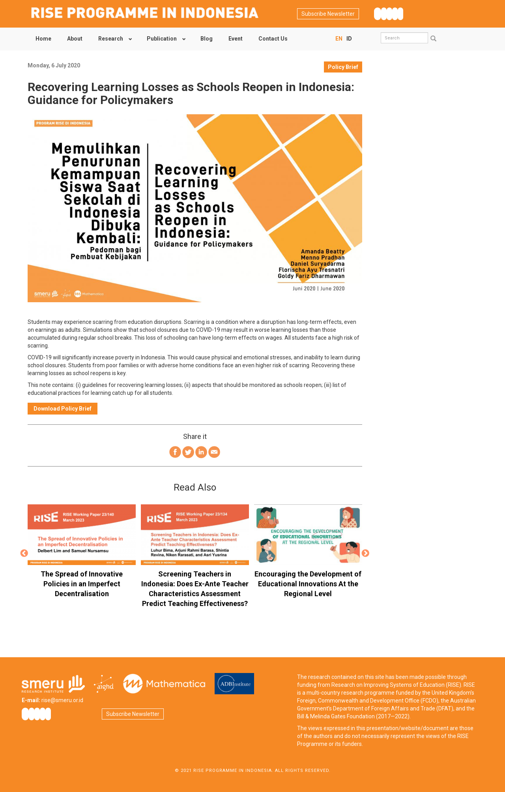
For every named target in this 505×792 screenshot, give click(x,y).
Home (43, 38)
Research (110, 38)
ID (349, 38)
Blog (206, 38)
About (74, 38)
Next (365, 553)
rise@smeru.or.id (62, 700)
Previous (24, 553)
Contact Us (273, 38)
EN (338, 38)
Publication (162, 38)
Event (235, 38)
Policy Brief (343, 67)
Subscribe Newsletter (328, 14)
